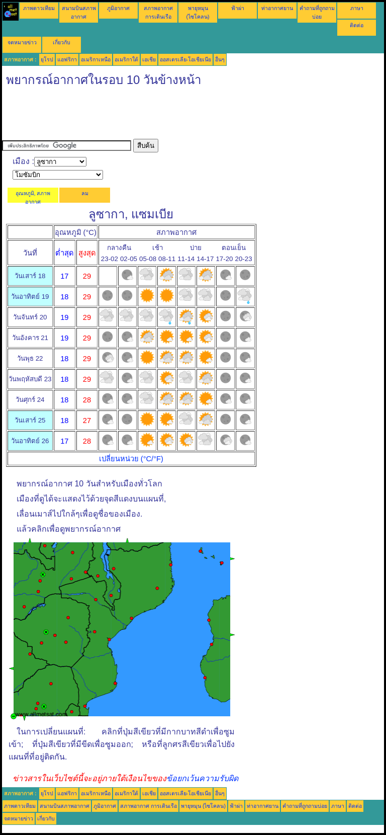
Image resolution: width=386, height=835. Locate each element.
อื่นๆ (220, 59)
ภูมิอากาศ (118, 8)
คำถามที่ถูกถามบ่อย (304, 806)
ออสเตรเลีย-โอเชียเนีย (186, 59)
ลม (84, 193)
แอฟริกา (67, 59)
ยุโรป (47, 59)
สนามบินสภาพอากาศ (64, 806)
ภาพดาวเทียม (39, 8)
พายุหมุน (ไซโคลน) (203, 806)
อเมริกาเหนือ (96, 59)
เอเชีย (149, 59)
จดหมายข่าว (22, 42)
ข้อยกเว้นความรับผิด (202, 778)
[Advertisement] (185, 116)
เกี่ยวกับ (61, 42)
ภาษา (356, 8)
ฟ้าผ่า (237, 8)
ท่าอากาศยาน (277, 8)
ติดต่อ (356, 25)
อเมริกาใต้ (126, 59)
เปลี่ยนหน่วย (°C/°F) (131, 459)
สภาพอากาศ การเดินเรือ (148, 806)
